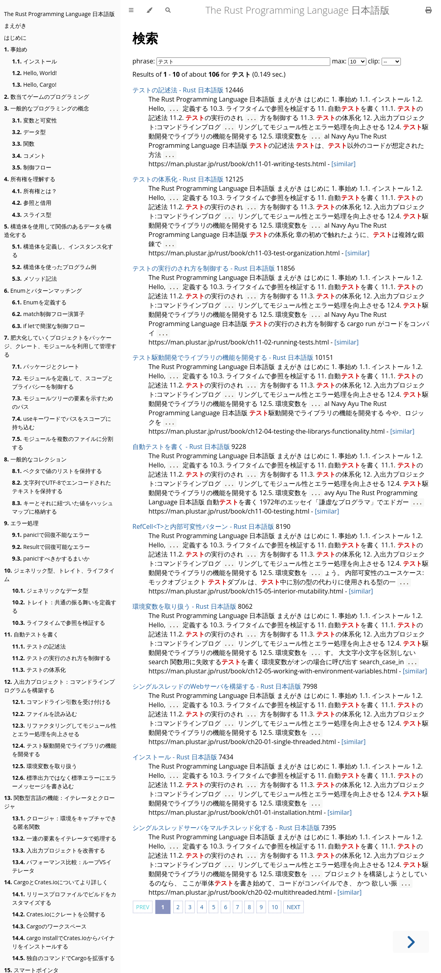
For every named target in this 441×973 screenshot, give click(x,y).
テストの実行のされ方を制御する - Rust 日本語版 (203, 268)
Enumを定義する (39, 302)
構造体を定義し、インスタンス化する (62, 251)
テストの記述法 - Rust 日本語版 (178, 90)
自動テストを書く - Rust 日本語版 (181, 446)
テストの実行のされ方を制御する (61, 658)
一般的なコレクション (35, 459)
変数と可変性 (34, 120)
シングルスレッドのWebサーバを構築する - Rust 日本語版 (216, 686)
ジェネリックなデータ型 (50, 590)
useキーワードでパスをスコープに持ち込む (61, 423)
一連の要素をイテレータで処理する (64, 838)
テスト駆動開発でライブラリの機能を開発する (64, 750)
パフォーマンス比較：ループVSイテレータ (62, 866)
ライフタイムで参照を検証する (58, 622)
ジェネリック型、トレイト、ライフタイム (59, 575)
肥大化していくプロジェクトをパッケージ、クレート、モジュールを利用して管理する (60, 346)
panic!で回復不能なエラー (50, 535)
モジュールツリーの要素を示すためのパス (62, 402)
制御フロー (31, 167)
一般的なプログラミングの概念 (46, 108)
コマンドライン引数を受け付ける (61, 702)
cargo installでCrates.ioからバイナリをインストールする (63, 942)
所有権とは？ (34, 191)
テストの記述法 (39, 646)
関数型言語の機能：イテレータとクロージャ (59, 802)
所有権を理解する (29, 179)
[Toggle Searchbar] (168, 10)
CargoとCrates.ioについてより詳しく (56, 882)
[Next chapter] (411, 942)
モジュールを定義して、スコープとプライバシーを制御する (62, 382)
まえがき (15, 25)
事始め (15, 49)
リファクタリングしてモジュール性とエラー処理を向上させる (64, 730)
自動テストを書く (31, 634)
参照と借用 (31, 202)
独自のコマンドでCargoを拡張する (63, 958)
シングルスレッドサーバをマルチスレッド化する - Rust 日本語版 (226, 827)
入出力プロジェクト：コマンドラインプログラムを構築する (59, 686)
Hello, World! (34, 73)
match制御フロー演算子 (48, 314)
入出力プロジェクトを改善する (58, 850)
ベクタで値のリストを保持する (57, 471)
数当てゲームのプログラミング (46, 96)
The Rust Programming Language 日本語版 (59, 14)
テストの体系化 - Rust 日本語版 (178, 179)
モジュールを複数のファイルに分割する (62, 443)
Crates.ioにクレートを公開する (59, 914)
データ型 (29, 132)
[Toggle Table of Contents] (131, 10)
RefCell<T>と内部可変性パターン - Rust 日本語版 (203, 526)
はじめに (15, 37)
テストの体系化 (39, 669)
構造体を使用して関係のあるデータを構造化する (58, 230)
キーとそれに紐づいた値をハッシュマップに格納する (62, 507)
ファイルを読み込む (44, 714)
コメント (29, 155)
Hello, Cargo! (34, 84)
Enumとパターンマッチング (43, 290)
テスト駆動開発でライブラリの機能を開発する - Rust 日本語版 (222, 357)
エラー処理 (21, 523)
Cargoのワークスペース (49, 926)
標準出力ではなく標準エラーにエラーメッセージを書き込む (64, 782)
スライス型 (31, 214)
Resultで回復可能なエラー (51, 547)
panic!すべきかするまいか (50, 558)
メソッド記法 (34, 278)
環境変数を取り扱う (44, 766)
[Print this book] (428, 10)
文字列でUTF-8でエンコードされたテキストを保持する (61, 487)
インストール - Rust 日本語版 (174, 757)
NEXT (293, 907)
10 (275, 907)
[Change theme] (149, 10)
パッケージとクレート (45, 366)
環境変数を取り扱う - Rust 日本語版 (184, 606)
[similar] (343, 163)
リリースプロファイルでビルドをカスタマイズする (64, 898)
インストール (34, 61)
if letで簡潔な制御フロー (48, 326)
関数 (23, 143)
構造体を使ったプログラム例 (54, 267)
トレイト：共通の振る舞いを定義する (64, 606)
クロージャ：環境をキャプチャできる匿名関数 (64, 822)
